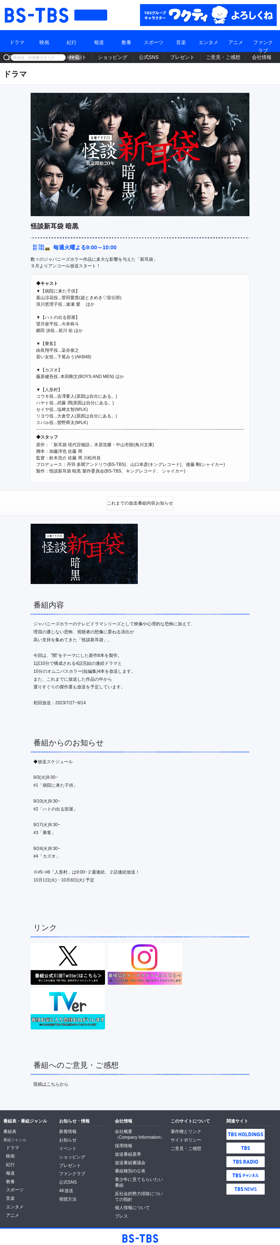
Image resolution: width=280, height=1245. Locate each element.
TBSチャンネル (245, 1172)
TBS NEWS (245, 1186)
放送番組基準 (126, 1149)
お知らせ (66, 1136)
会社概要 (122, 1128)
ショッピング (159, 57)
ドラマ (17, 41)
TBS (245, 1145)
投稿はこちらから (50, 1081)
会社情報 (266, 57)
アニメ (235, 41)
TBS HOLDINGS (245, 1131)
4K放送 (114, 57)
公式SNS (185, 57)
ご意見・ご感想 (238, 57)
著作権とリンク (184, 1128)
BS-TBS (36, 15)
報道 (99, 41)
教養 (126, 41)
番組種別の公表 (128, 1164)
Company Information (137, 1134)
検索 (73, 57)
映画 (44, 41)
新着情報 (66, 1128)
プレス (120, 1200)
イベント (134, 57)
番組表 (90, 15)
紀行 (71, 41)
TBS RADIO (245, 1159)
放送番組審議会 (128, 1157)
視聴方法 (93, 57)
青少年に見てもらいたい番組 (140, 1172)
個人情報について (130, 1192)
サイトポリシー (184, 1136)
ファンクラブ (263, 41)
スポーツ (153, 41)
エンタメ (208, 41)
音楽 (181, 41)
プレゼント (209, 57)
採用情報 (122, 1141)
